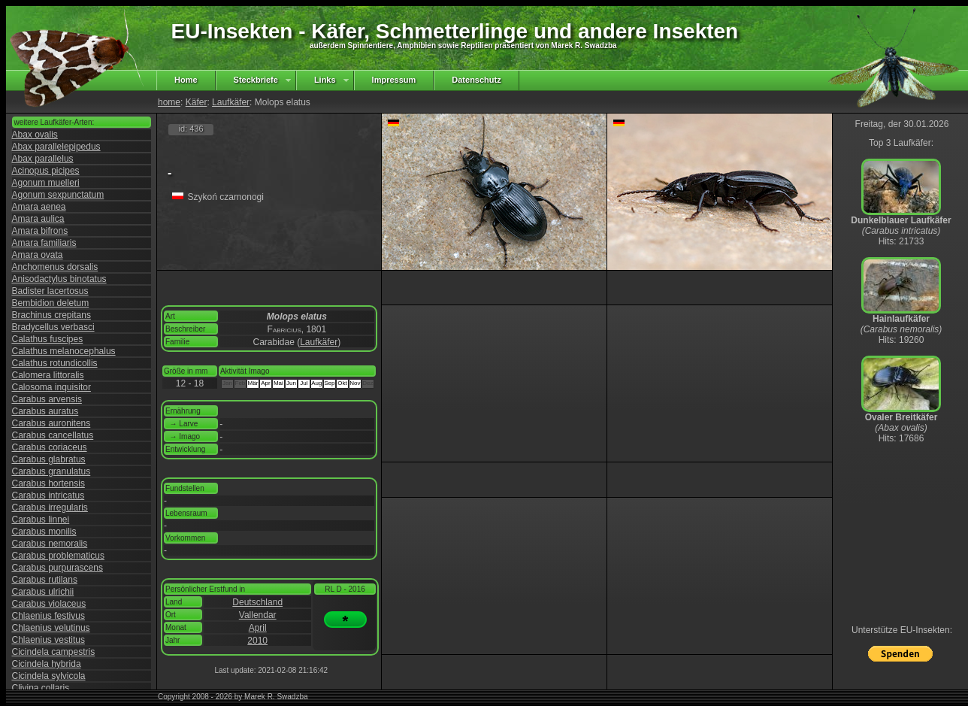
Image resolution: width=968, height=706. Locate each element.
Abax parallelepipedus (56, 146)
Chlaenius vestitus (48, 640)
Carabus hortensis (48, 483)
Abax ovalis (35, 134)
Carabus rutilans (44, 579)
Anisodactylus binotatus (59, 279)
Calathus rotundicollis (55, 363)
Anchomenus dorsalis (55, 267)
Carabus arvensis (47, 399)
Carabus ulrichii (43, 591)
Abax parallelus (43, 158)
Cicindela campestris (53, 652)
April (258, 628)
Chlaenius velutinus (51, 628)
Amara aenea (39, 206)
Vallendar (258, 615)
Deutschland (257, 602)
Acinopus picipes (46, 170)
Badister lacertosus (50, 291)
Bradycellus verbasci (53, 327)
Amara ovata (37, 255)
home (169, 102)
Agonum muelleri (46, 182)
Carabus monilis (44, 531)
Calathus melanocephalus (64, 351)
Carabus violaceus (49, 603)
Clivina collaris (41, 688)
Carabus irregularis (50, 507)
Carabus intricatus (48, 495)
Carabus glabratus (49, 459)
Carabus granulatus (51, 471)
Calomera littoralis (48, 375)
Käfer (196, 102)
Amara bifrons (40, 231)
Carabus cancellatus (53, 435)
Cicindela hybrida (46, 664)
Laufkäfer (231, 102)
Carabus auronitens (51, 423)
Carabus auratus (45, 411)
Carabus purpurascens (57, 567)
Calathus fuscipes (47, 339)
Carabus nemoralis (50, 543)
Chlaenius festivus (48, 616)
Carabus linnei (41, 519)
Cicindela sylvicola (49, 676)
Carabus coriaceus (49, 447)
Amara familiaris (44, 243)
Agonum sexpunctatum (58, 194)
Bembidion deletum (50, 303)
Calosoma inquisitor (51, 387)
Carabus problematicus (58, 555)
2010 (257, 640)
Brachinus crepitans (51, 315)
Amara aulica (38, 219)
